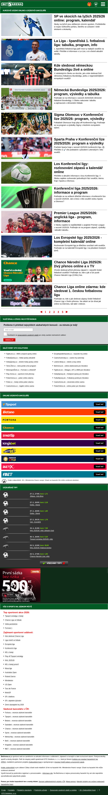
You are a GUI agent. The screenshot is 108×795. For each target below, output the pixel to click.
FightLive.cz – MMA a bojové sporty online (21, 354)
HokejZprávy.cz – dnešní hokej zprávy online (22, 362)
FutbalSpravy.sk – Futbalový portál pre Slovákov (71, 378)
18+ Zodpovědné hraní (87, 790)
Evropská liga (10, 644)
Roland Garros (10, 676)
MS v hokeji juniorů (12, 664)
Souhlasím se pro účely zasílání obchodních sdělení (36, 335)
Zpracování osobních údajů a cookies (63, 790)
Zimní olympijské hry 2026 (14, 705)
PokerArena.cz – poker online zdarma (19, 378)
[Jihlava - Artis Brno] (15, 494)
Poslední (67, 311)
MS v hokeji (9, 652)
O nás (3, 790)
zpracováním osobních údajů (28, 335)
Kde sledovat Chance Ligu (14, 636)
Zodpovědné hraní (35, 762)
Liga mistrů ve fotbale (12, 640)
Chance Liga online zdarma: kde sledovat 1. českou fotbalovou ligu (80, 291)
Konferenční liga (11, 648)
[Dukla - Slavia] (15, 503)
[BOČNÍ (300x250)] (20, 601)
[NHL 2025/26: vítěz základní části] (15, 529)
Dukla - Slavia (35, 505)
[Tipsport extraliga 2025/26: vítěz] (15, 537)
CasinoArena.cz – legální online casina (20, 386)
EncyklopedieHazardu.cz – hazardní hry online (70, 354)
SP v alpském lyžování (13, 701)
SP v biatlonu (10, 697)
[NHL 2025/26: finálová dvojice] (15, 546)
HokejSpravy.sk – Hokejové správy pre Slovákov (71, 374)
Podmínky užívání (40, 790)
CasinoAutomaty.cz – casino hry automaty (69, 358)
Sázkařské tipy (10, 487)
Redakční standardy (24, 790)
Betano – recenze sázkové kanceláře (18, 721)
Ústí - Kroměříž (35, 522)
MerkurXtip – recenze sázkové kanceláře (19, 737)
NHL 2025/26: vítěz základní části (42, 531)
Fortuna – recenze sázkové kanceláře (18, 712)
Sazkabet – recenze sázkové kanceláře (19, 725)
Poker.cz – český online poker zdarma (19, 382)
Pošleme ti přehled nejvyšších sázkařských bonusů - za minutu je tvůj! (40, 325)
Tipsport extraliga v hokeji (14, 616)
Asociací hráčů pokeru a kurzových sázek (69, 762)
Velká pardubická (11, 624)
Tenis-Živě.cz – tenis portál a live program (21, 366)
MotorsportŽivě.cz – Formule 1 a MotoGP (21, 370)
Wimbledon (9, 680)
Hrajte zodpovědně (8, 768)
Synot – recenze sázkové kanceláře (17, 733)
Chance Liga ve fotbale (13, 620)
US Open (8, 684)
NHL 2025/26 (9, 660)
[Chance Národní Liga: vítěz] (15, 554)
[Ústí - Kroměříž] (15, 520)
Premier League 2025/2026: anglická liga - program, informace (75, 217)
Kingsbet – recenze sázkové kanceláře (19, 745)
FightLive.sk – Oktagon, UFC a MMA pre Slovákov (72, 370)
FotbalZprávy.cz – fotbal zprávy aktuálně (20, 358)
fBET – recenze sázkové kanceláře (17, 749)
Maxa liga (8, 668)
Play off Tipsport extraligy (14, 656)
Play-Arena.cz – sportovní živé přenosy (20, 374)
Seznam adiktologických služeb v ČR (52, 782)
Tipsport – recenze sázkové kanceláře (18, 717)
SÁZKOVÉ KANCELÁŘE (36, 10)
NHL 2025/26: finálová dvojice (40, 548)
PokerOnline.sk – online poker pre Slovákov (69, 386)
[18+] (96, 4)
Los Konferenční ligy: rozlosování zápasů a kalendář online (78, 168)
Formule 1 (8, 628)
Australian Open (11, 672)
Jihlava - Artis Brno (36, 496)
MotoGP (8, 692)
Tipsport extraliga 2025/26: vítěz (41, 539)
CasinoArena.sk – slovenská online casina (69, 382)
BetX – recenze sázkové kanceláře (17, 741)
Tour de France (10, 688)
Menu (103, 4)
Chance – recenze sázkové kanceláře (18, 729)
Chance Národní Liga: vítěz (39, 556)
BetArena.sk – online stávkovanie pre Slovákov (71, 366)
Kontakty (11, 790)
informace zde (47, 773)
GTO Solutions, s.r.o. (8, 793)
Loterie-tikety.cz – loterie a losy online (67, 362)
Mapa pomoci (71, 782)
